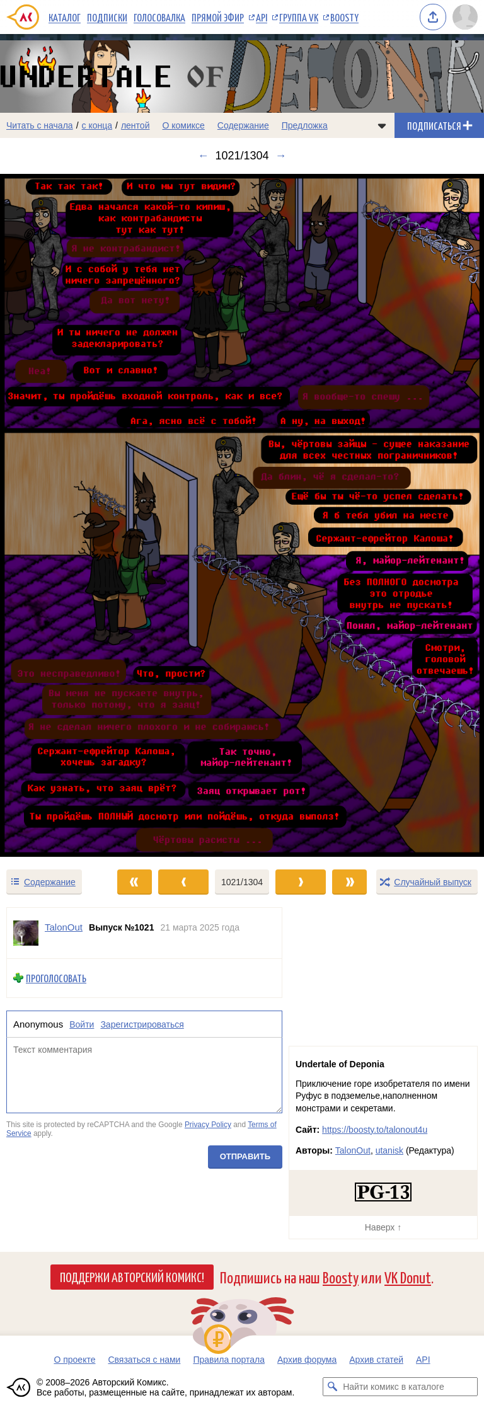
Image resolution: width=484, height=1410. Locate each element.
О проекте (74, 1360)
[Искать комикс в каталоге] (332, 1387)
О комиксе (183, 125)
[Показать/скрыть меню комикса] (382, 125)
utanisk (389, 1150)
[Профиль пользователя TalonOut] (25, 933)
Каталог (65, 17)
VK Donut (407, 1277)
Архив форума (307, 1360)
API (261, 17)
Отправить (245, 1156)
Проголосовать (56, 978)
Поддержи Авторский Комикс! (132, 1276)
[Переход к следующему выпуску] (242, 515)
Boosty (344, 17)
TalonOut (353, 1150)
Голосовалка (159, 17)
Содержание (243, 125)
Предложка (305, 125)
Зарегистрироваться (141, 1024)
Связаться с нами (144, 1360)
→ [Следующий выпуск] (281, 155)
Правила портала (229, 1360)
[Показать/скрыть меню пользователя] (465, 17)
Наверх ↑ (383, 1227)
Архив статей (376, 1360)
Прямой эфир (218, 17)
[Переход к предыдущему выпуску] (60, 515)
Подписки (107, 17)
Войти (81, 1024)
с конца (97, 125)
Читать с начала (39, 125)
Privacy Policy (208, 1124)
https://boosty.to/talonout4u (374, 1130)
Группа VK (298, 17)
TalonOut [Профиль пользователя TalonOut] (64, 927)
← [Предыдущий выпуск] (203, 155)
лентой (135, 125)
